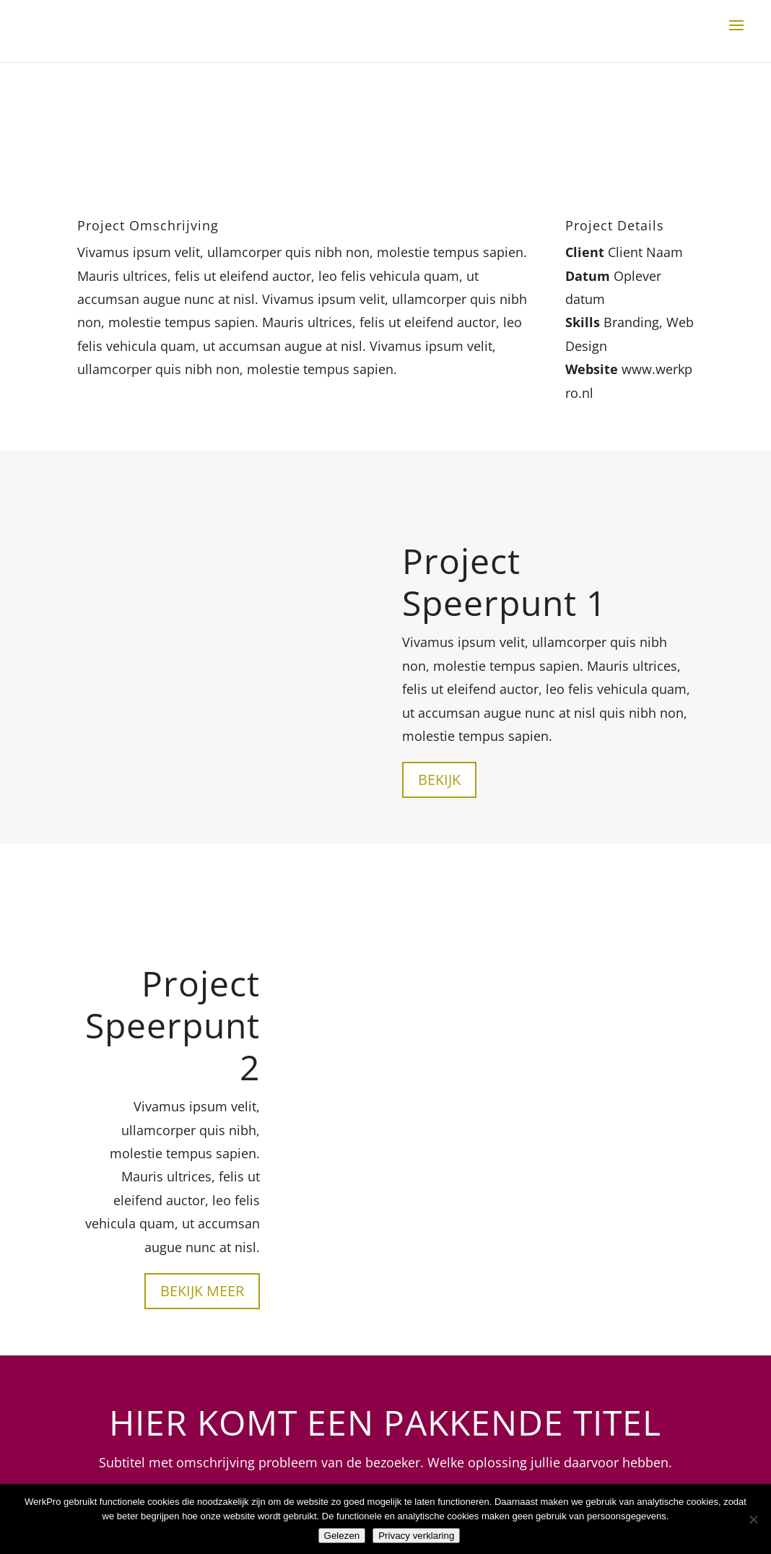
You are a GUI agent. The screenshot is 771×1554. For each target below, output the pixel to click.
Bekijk (439, 779)
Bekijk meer (202, 1291)
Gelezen (342, 1535)
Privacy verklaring (416, 1535)
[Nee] (753, 1519)
